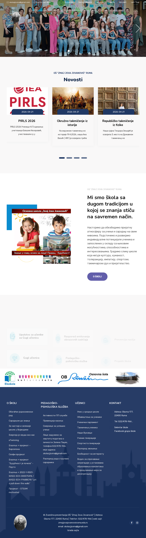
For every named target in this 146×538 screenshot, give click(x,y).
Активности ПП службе (55, 415)
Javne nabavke (85, 2)
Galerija (111, 2)
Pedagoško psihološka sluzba (79, 10)
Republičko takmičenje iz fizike (118, 123)
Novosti (100, 2)
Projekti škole (51, 10)
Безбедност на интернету (90, 454)
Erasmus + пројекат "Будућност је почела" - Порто (21, 463)
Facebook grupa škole (125, 431)
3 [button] (77, 51)
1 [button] (69, 51)
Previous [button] (10, 28)
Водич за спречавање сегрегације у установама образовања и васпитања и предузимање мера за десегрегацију (90, 466)
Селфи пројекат (17, 454)
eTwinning (14, 440)
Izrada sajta (73, 530)
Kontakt (122, 2)
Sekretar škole (121, 427)
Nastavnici (118, 10)
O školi (34, 10)
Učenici (104, 10)
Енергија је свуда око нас (22, 435)
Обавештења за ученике (89, 417)
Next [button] (135, 28)
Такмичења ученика (87, 427)
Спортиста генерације (88, 443)
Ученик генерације (86, 438)
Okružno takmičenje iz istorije (72, 123)
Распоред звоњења (87, 448)
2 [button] (72, 51)
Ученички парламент (87, 422)
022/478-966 (125, 421)
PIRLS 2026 (26, 121)
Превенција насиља (53, 420)
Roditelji (36, 23)
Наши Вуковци (84, 433)
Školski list (69, 2)
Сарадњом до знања (19, 420)
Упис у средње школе (88, 412)
